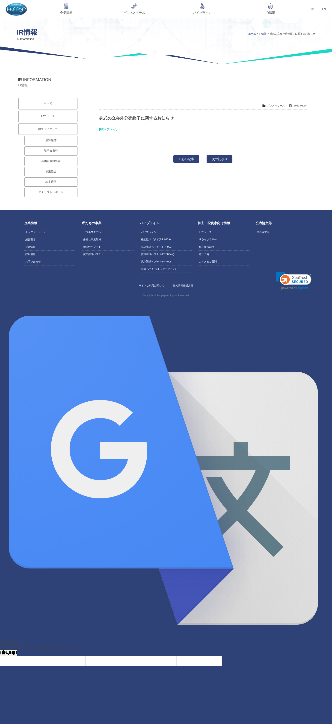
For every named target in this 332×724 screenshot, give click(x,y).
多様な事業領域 (92, 239)
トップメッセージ (35, 232)
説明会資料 (51, 150)
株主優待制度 (206, 246)
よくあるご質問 (208, 261)
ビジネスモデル (134, 13)
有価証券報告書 (51, 161)
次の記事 (219, 159)
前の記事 (186, 159)
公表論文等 (263, 232)
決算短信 (50, 140)
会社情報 (30, 246)
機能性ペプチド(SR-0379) (156, 239)
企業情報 (66, 13)
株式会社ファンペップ (16, 9)
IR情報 (270, 13)
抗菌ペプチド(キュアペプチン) (158, 269)
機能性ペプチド (92, 246)
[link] (293, 280)
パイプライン (202, 13)
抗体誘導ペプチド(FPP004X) (157, 254)
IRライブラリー (48, 128)
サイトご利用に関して (151, 285)
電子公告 (204, 254)
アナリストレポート (51, 192)
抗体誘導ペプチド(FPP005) (156, 261)
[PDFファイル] (109, 129)
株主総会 (50, 171)
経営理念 (30, 239)
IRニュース (48, 116)
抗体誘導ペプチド (93, 254)
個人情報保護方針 (183, 285)
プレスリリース (276, 105)
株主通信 (50, 181)
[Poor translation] (11, 653)
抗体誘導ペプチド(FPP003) (156, 246)
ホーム (252, 33)
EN (324, 9)
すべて (48, 103)
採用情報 (30, 254)
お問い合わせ (33, 261)
